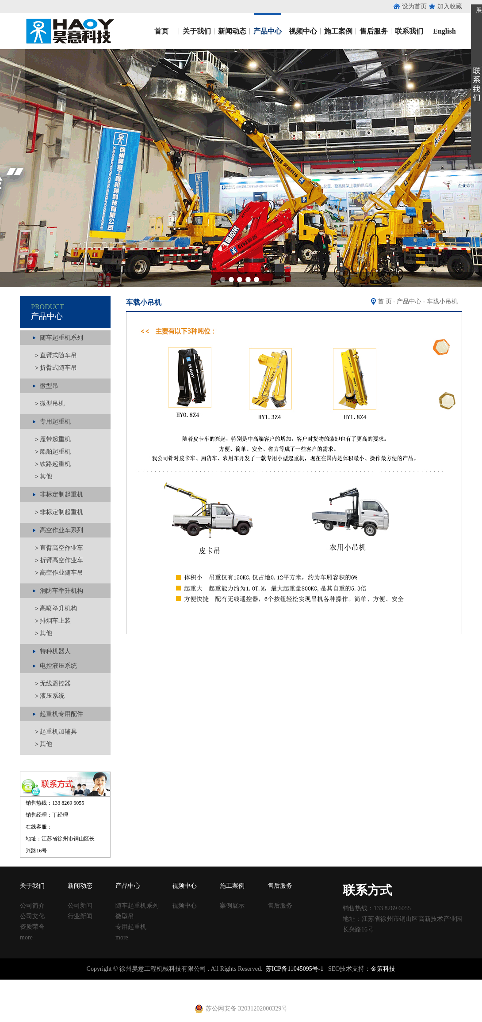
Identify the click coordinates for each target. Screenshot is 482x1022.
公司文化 (32, 916)
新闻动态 (232, 31)
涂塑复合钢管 (154, 983)
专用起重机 (130, 927)
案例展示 (232, 905)
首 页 (385, 301)
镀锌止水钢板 (427, 983)
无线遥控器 (55, 683)
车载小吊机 (442, 301)
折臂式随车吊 (58, 367)
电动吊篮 (219, 991)
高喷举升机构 (58, 608)
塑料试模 (247, 983)
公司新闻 (80, 905)
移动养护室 (318, 983)
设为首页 (414, 6)
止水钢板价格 (24, 991)
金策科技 (383, 968)
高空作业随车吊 (61, 572)
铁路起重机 (55, 464)
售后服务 (374, 31)
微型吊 (124, 916)
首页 (161, 31)
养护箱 (130, 991)
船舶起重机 (55, 451)
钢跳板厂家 (368, 983)
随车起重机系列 (137, 905)
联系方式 (367, 890)
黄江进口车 (154, 991)
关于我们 (197, 31)
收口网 (102, 983)
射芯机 (179, 991)
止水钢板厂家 (43, 983)
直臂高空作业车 (61, 548)
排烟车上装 (55, 620)
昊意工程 (69, 31)
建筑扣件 (204, 983)
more (26, 937)
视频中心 (303, 31)
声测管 (182, 983)
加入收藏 (449, 6)
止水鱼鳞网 (77, 983)
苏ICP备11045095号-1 (295, 968)
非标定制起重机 (61, 512)
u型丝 (113, 991)
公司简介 (32, 905)
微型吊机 (52, 403)
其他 (46, 476)
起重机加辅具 (58, 731)
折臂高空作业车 (61, 560)
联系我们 (409, 31)
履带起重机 (55, 439)
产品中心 (267, 31)
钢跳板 (343, 983)
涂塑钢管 (123, 983)
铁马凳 (226, 983)
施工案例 (338, 31)
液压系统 (52, 696)
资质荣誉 (32, 927)
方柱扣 (269, 983)
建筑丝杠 (291, 983)
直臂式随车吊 (58, 355)
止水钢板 (12, 983)
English (444, 31)
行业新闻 (80, 916)
